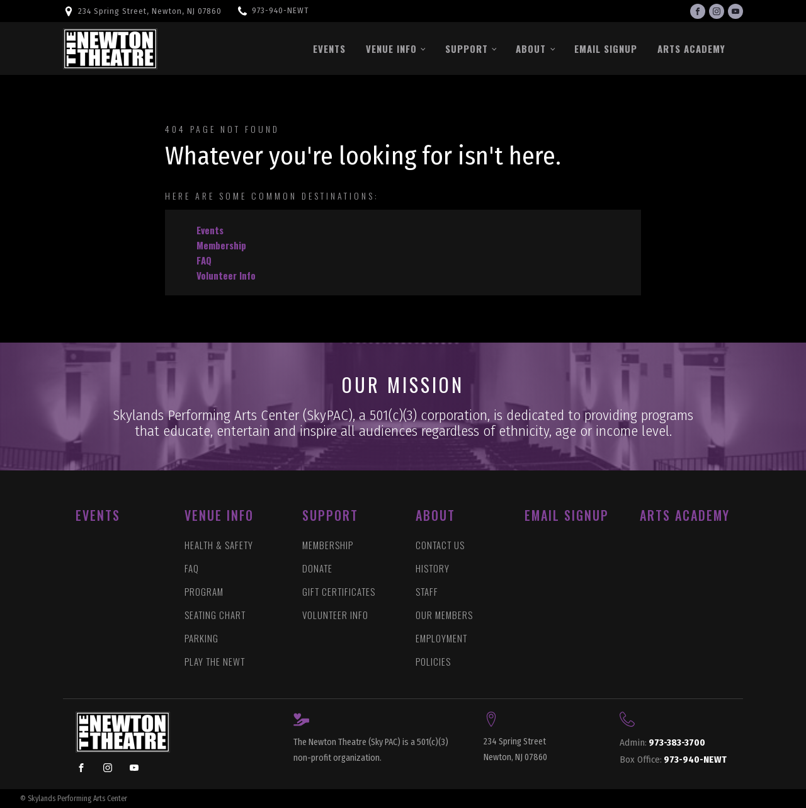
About (531, 48)
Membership (221, 245)
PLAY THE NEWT (214, 661)
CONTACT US (440, 545)
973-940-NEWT (280, 10)
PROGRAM (204, 591)
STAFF (427, 591)
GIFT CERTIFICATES (338, 591)
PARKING (201, 638)
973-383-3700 (662, 743)
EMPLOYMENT (441, 638)
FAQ (204, 260)
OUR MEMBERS (444, 615)
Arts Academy (691, 48)
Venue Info (391, 48)
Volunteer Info (226, 275)
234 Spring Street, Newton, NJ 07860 (150, 11)
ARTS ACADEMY (685, 515)
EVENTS (98, 515)
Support (466, 48)
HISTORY (433, 568)
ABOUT (435, 515)
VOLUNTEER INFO (335, 615)
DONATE (317, 568)
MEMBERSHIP (327, 545)
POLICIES (433, 661)
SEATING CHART (215, 615)
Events (329, 48)
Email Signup (605, 48)
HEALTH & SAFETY (218, 545)
